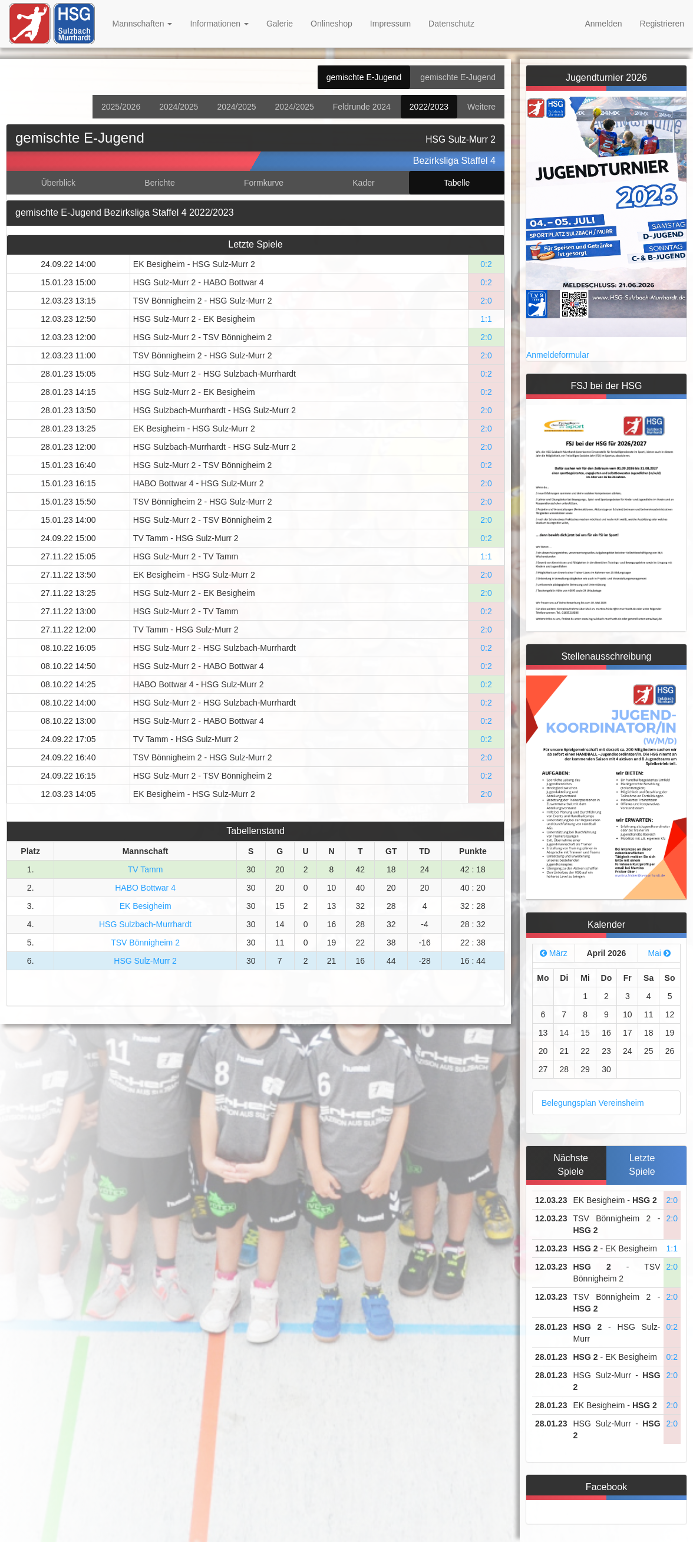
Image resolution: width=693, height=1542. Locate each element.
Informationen (219, 23)
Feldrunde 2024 (362, 106)
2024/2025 (178, 106)
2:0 (485, 300)
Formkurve (263, 182)
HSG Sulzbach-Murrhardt (145, 924)
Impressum (390, 23)
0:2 (485, 264)
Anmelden (603, 23)
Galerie (279, 23)
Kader (363, 182)
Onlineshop (331, 23)
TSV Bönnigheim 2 (145, 942)
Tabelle (457, 182)
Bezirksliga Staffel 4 (454, 161)
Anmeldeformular (557, 355)
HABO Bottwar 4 (145, 887)
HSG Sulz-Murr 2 (145, 961)
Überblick (58, 182)
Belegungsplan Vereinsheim (593, 1103)
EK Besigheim (145, 906)
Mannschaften (143, 23)
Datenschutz (451, 23)
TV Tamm (145, 869)
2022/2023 (429, 106)
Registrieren (662, 23)
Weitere (481, 106)
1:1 (485, 319)
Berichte (159, 182)
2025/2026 (120, 106)
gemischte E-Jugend (364, 77)
